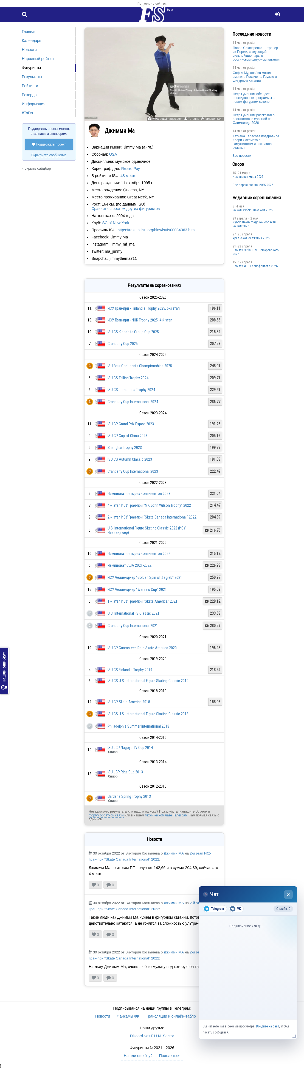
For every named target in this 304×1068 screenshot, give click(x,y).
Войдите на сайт (267, 1026)
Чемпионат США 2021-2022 (129, 565)
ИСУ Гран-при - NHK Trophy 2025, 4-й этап (140, 320)
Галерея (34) (214, 118)
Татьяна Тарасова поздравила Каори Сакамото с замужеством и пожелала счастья (256, 142)
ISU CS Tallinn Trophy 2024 (128, 378)
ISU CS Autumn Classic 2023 (130, 459)
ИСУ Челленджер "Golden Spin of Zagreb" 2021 (145, 577)
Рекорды (29, 95)
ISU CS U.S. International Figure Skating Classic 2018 (148, 714)
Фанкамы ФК (128, 1016)
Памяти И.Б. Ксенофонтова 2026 (255, 266)
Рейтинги (30, 86)
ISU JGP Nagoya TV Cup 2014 (130, 747)
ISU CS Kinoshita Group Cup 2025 (133, 332)
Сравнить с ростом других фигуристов (125, 208)
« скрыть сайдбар (36, 168)
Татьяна (193, 118)
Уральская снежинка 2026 (251, 238)
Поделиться (169, 1055)
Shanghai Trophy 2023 (125, 447)
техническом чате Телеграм (166, 815)
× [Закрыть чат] (288, 894)
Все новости (241, 156)
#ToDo (27, 113)
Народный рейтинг (38, 58)
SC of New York (115, 223)
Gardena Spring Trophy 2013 (129, 796)
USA (113, 154)
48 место (128, 175)
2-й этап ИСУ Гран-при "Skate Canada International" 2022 (152, 517)
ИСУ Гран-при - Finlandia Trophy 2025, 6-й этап (144, 308)
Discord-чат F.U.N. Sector (152, 1036)
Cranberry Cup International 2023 (133, 471)
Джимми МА (174, 853)
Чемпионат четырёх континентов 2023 (139, 493)
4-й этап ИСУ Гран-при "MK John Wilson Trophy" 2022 (149, 505)
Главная (29, 31)
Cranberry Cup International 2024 (133, 402)
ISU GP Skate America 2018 (129, 702)
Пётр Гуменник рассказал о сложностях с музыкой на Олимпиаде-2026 (253, 119)
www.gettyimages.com (167, 118)
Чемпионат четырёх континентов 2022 (139, 553)
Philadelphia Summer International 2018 (138, 726)
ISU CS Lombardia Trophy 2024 (131, 390)
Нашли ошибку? (4, 671)
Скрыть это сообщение (48, 155)
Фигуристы (31, 67)
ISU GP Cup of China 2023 (127, 436)
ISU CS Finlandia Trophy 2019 (130, 670)
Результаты (32, 77)
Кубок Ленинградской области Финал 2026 (254, 224)
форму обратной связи (106, 815)
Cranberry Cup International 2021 (133, 625)
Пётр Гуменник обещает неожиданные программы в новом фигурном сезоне (254, 98)
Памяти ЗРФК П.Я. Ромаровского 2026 (255, 252)
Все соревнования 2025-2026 (253, 185)
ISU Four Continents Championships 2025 (140, 366)
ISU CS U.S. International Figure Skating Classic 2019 (148, 681)
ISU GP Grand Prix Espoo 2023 (131, 424)
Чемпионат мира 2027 (248, 177)
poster (251, 43)
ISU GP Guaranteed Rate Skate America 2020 (142, 648)
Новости (29, 49)
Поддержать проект (49, 144)
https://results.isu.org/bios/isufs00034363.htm (156, 230)
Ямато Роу (130, 168)
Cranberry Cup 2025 (123, 343)
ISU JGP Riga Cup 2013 (125, 772)
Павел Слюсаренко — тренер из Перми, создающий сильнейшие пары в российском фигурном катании (256, 53)
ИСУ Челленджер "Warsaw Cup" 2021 (137, 589)
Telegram (214, 909)
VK (235, 909)
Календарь (31, 40)
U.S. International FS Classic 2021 (133, 613)
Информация (34, 104)
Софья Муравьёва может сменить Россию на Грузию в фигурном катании (255, 76)
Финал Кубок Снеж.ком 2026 (252, 210)
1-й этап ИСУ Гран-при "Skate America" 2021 (143, 601)
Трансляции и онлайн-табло (171, 1016)
